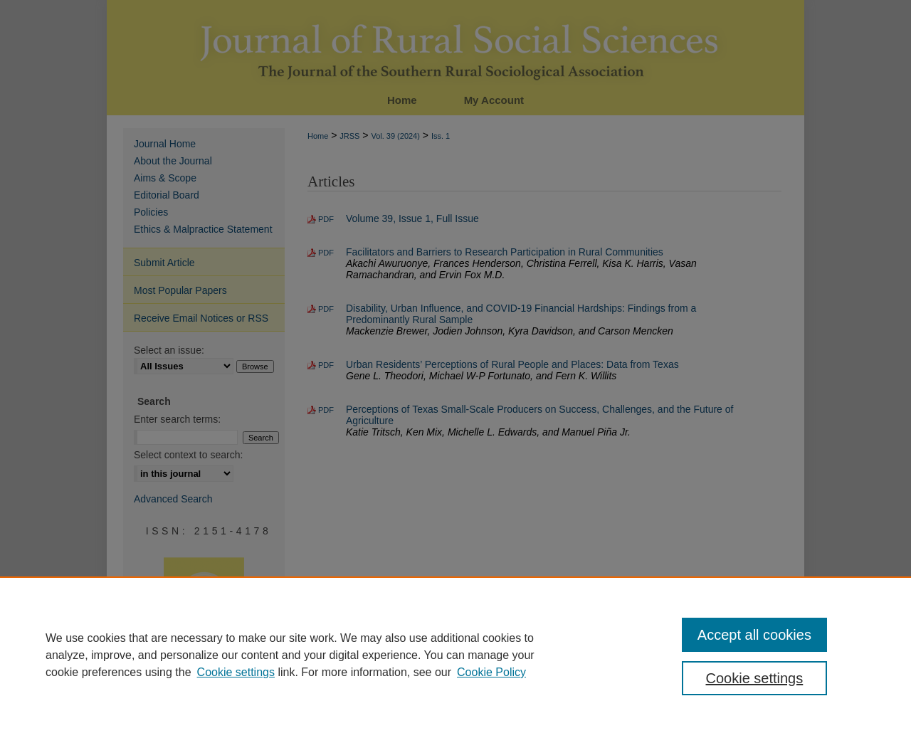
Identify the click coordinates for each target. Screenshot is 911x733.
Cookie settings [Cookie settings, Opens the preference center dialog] (755, 678)
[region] (455, 654)
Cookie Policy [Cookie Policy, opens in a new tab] (491, 672)
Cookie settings (236, 672)
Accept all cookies (754, 635)
